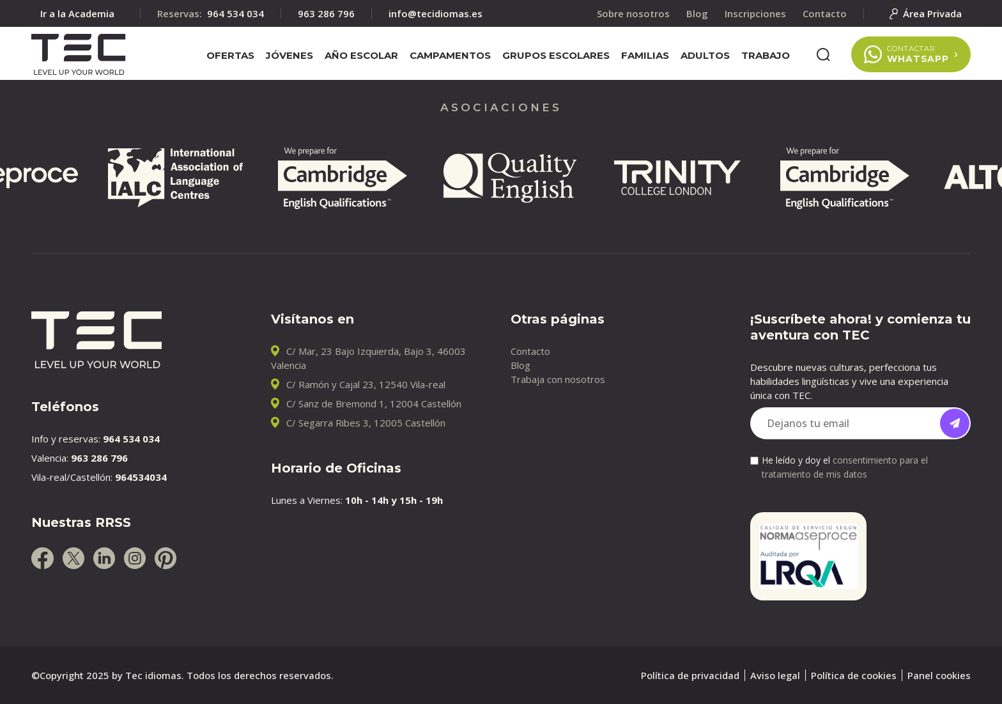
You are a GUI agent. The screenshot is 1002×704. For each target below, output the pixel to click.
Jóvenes (289, 55)
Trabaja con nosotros (558, 379)
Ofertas (230, 55)
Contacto (530, 351)
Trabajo (765, 55)
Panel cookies (939, 675)
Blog (520, 365)
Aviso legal (775, 675)
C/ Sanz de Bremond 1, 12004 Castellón (373, 403)
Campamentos (450, 55)
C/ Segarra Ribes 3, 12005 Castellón (365, 422)
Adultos (705, 55)
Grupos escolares (556, 55)
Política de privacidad (690, 675)
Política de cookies (854, 675)
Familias (645, 55)
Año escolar (361, 55)
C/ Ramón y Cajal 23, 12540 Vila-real (365, 384)
